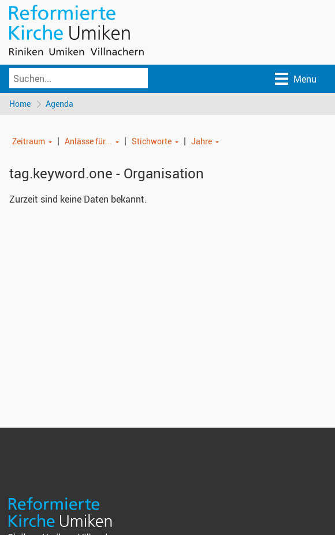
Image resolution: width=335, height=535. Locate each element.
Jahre (201, 141)
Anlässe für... (88, 141)
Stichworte (152, 141)
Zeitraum (28, 141)
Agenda (59, 103)
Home (20, 103)
